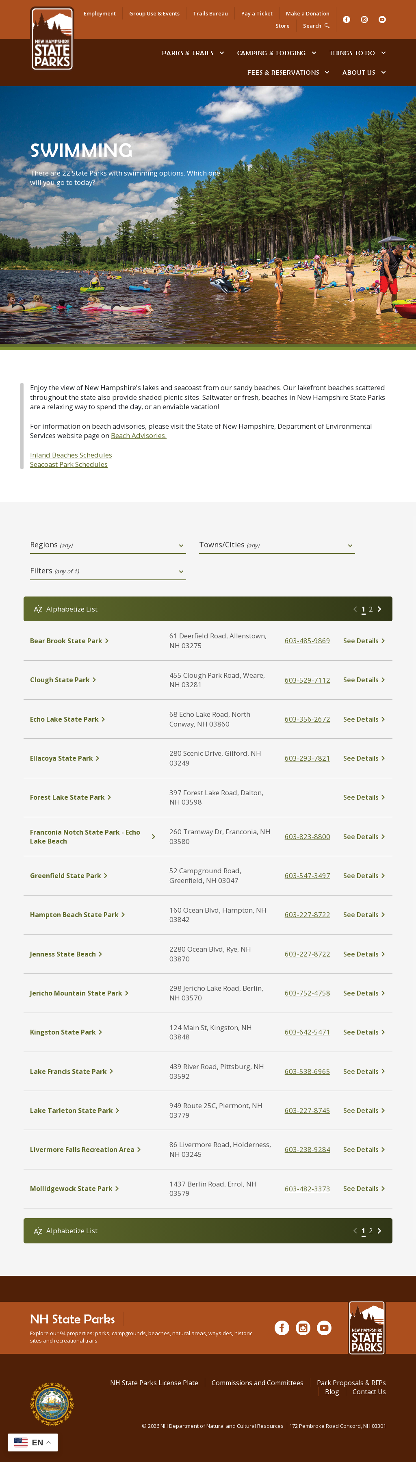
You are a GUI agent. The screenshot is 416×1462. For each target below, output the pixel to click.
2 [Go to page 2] (371, 609)
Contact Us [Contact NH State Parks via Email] (369, 1391)
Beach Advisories (138, 435)
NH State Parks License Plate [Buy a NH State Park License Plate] (154, 1382)
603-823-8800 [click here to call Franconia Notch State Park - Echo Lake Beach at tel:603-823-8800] (307, 836)
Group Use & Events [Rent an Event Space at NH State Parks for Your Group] (154, 13)
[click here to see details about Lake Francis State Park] (93, 1071)
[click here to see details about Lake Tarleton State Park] (93, 1110)
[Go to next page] (379, 609)
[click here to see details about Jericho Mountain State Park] (93, 993)
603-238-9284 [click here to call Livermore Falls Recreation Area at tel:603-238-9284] (307, 1149)
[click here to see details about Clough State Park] (93, 679)
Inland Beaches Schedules (71, 455)
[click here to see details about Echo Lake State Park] (93, 719)
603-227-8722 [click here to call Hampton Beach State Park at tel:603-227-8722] (307, 914)
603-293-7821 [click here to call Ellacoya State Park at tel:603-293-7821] (307, 758)
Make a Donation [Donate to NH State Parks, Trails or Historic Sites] (307, 13)
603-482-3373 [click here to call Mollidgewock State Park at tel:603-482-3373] (307, 1188)
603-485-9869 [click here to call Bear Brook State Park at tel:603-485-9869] (307, 640)
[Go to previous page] (355, 609)
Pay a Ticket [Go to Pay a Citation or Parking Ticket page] (257, 13)
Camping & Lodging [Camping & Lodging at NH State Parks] (271, 53)
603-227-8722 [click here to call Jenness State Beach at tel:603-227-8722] (307, 954)
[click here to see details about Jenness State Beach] (93, 954)
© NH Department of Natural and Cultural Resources (264, 1425)
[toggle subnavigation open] (221, 52)
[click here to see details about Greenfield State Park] (93, 875)
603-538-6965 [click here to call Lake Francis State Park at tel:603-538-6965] (307, 1071)
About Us (358, 72)
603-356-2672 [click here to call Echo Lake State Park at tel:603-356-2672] (307, 719)
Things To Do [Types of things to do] (352, 53)
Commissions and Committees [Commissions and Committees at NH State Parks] (257, 1382)
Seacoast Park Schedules (69, 464)
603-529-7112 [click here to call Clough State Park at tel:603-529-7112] (307, 680)
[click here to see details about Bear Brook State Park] (93, 640)
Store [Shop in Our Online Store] (282, 25)
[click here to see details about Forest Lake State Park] (93, 797)
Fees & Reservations (283, 72)
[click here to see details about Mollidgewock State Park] (93, 1188)
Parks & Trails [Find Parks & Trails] (187, 53)
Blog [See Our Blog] (332, 1391)
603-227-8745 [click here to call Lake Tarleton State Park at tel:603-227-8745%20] (307, 1110)
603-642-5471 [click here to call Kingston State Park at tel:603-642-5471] (307, 1032)
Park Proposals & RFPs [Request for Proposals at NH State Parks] (351, 1382)
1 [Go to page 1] (364, 609)
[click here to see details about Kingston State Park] (93, 1032)
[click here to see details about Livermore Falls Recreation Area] (93, 1149)
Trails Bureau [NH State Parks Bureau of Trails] (210, 13)
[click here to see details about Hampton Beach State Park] (93, 914)
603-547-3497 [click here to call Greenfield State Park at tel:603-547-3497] (307, 875)
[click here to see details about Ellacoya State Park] (93, 758)
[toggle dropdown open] (181, 546)
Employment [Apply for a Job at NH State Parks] (100, 13)
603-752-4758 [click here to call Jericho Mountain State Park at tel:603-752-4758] (307, 993)
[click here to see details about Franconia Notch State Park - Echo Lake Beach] (93, 837)
